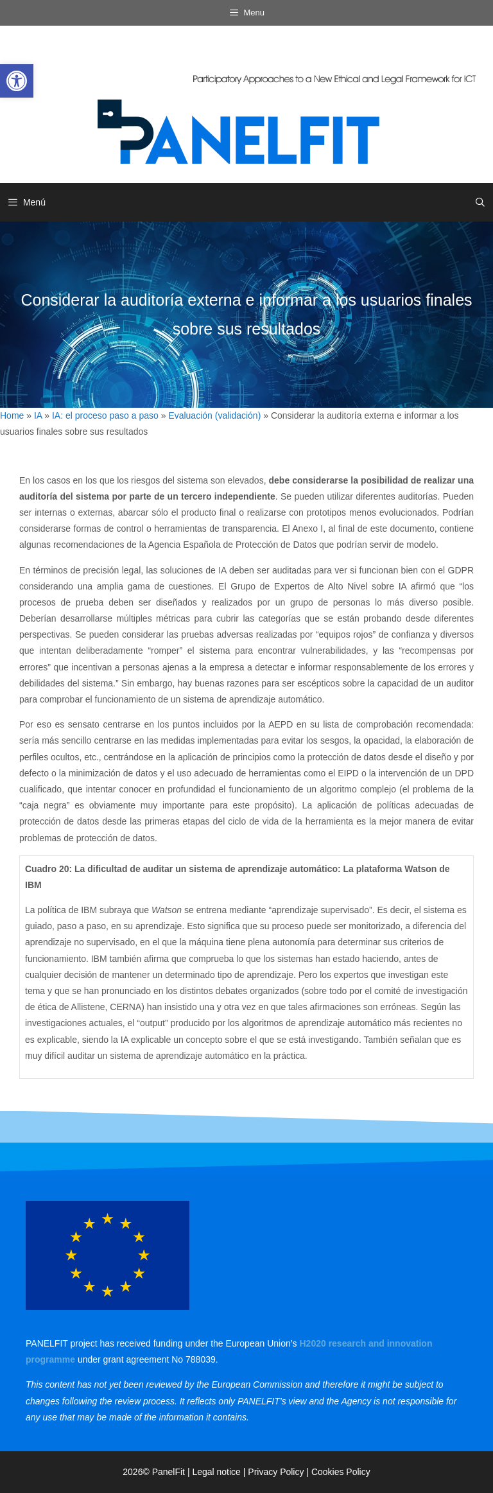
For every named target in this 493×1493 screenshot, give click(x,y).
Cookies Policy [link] (340, 1472)
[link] (16, 81)
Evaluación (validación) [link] (214, 415)
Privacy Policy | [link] (279, 1472)
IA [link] (38, 415)
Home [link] (12, 415)
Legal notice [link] (216, 1472)
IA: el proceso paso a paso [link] (105, 415)
